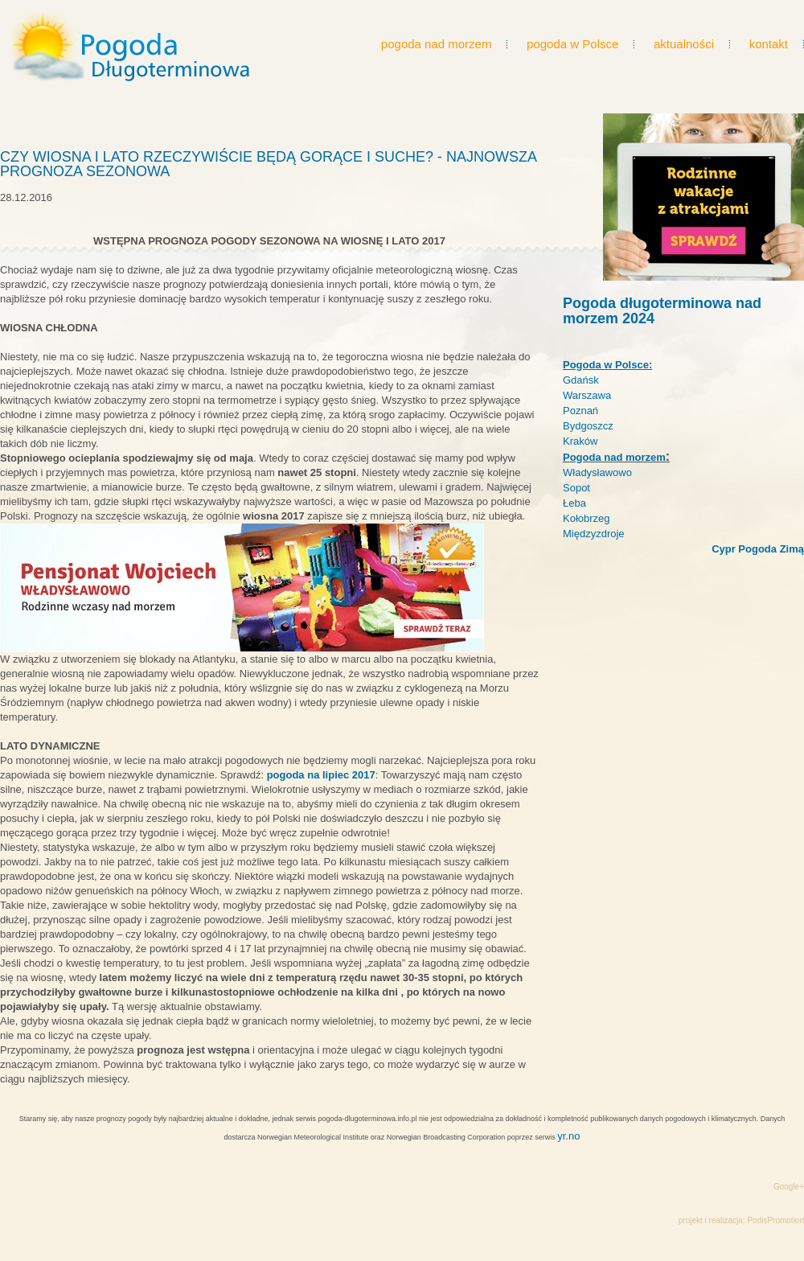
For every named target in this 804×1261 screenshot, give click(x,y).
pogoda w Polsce (572, 44)
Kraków (580, 441)
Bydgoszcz (588, 426)
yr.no (568, 1136)
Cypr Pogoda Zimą (758, 549)
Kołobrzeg (586, 518)
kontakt (768, 44)
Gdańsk (581, 380)
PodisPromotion (775, 1220)
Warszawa (587, 395)
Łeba (574, 503)
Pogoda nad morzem (614, 457)
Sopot (576, 488)
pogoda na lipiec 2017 (321, 775)
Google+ (788, 1186)
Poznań (580, 411)
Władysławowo (597, 472)
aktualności (684, 44)
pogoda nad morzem (436, 44)
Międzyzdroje (594, 534)
